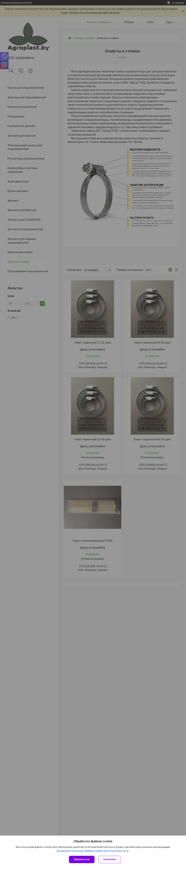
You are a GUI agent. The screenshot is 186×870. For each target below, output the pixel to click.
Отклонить (109, 859)
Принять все (82, 859)
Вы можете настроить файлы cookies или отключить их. (92, 850)
